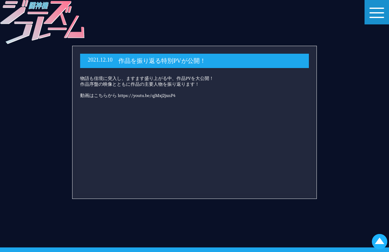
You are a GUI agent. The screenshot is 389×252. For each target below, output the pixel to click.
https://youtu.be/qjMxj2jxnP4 (146, 95)
